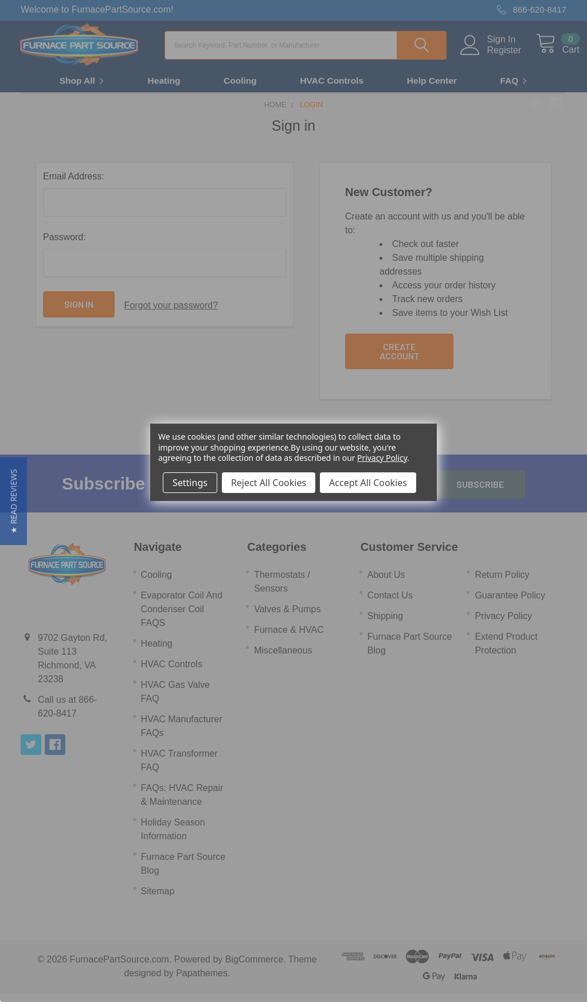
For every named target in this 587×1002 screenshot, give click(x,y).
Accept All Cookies (368, 482)
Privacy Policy (382, 457)
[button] (13, 501)
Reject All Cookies (268, 482)
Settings (190, 482)
